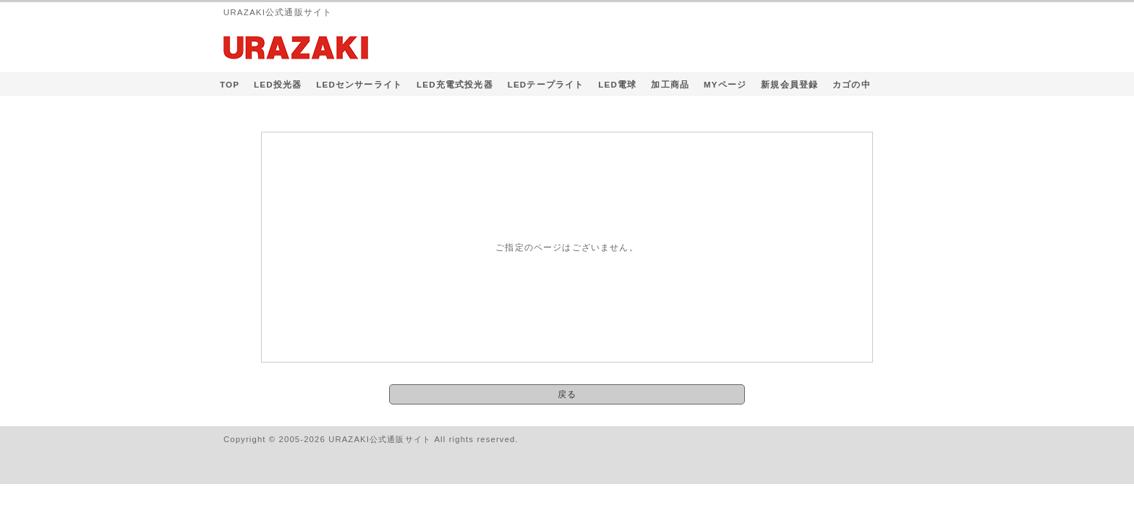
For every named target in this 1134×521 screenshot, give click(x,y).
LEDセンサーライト (359, 84)
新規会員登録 (789, 84)
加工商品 (670, 84)
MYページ (725, 84)
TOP (229, 84)
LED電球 (617, 84)
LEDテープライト (546, 84)
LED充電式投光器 (455, 84)
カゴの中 (851, 84)
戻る (567, 394)
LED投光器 (278, 84)
